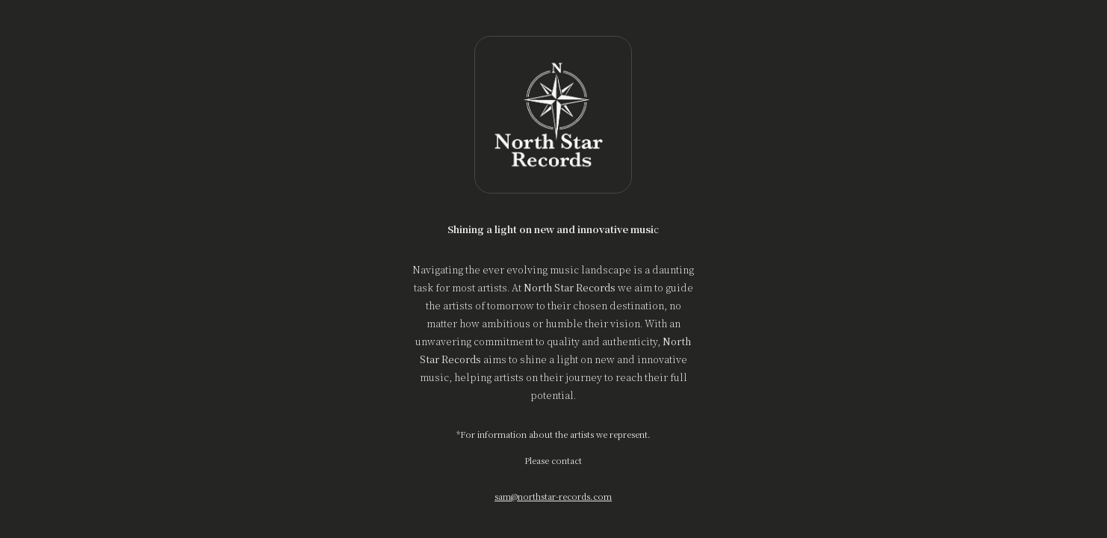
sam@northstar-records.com (554, 496)
